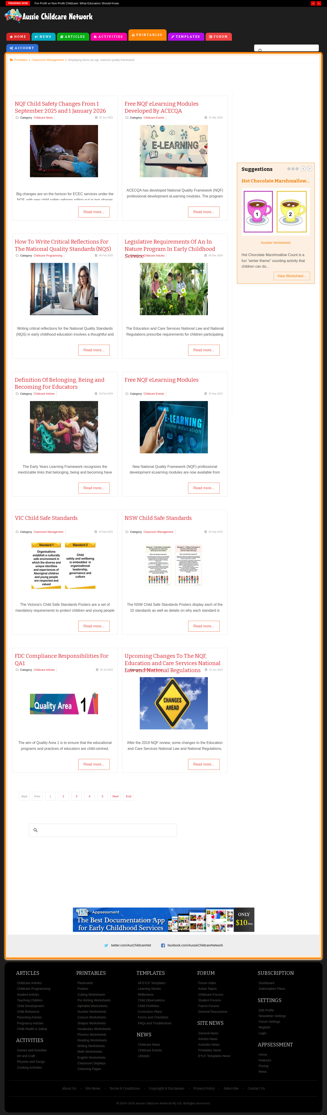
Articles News (208, 1039)
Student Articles (28, 995)
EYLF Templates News (214, 1056)
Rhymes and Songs (31, 1062)
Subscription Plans (272, 989)
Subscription (276, 973)
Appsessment (275, 1045)
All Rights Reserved (196, 1103)
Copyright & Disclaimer (166, 1089)
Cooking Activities (29, 1068)
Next (116, 796)
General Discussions (212, 1012)
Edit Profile (266, 1010)
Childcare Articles (154, 255)
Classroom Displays (91, 1063)
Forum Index (207, 983)
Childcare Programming (48, 255)
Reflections (145, 995)
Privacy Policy (204, 1089)
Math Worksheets (89, 1052)
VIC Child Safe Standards (46, 518)
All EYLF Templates (151, 983)
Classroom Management (49, 532)
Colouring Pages (89, 1069)
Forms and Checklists (153, 1017)
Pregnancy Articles (30, 1023)
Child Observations (151, 1000)
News (45, 37)
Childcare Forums (210, 995)
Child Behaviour (28, 1012)
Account (24, 48)
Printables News (209, 1050)
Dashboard (266, 983)
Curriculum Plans (150, 1012)
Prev (303, 168)
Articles (75, 37)
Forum (221, 37)
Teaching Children (29, 1000)
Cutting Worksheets (91, 995)
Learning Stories (149, 989)
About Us (69, 1089)
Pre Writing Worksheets (94, 1000)
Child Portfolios (148, 1006)
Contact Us (256, 1089)
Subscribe (231, 1089)
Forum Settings (269, 1022)
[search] (286, 50)
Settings (269, 1001)
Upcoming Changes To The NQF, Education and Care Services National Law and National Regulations (173, 663)
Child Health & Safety (32, 1029)
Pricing (263, 1066)
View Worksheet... (291, 276)
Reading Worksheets (92, 1040)
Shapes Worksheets (91, 1023)
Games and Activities (32, 1050)
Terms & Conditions (124, 1089)
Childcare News (43, 117)
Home (20, 37)
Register (264, 1027)
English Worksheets (91, 1058)
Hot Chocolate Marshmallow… (275, 181)
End (128, 796)
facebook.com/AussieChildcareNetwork (195, 945)
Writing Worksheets (91, 1046)
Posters (82, 989)
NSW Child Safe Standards (158, 518)
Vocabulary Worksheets (94, 1029)
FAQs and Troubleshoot (154, 1023)
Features (265, 1060)
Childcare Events (154, 117)
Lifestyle (143, 1056)
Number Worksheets (275, 242)
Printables (149, 35)
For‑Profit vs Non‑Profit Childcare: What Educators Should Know (76, 3)
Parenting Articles (29, 1017)
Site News (210, 1023)
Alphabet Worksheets (92, 1006)
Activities (110, 37)
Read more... (93, 212)
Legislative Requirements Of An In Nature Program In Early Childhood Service (170, 249)
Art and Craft (26, 1056)
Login (262, 1033)
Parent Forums (208, 1006)
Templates (188, 37)
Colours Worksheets (91, 1017)
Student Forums (209, 1000)
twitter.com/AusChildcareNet (131, 945)
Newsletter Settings (272, 1016)
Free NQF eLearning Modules (162, 380)
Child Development (30, 1006)
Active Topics (207, 989)
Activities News (209, 1045)
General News (208, 1033)
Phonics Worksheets (91, 1035)
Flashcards (85, 983)
